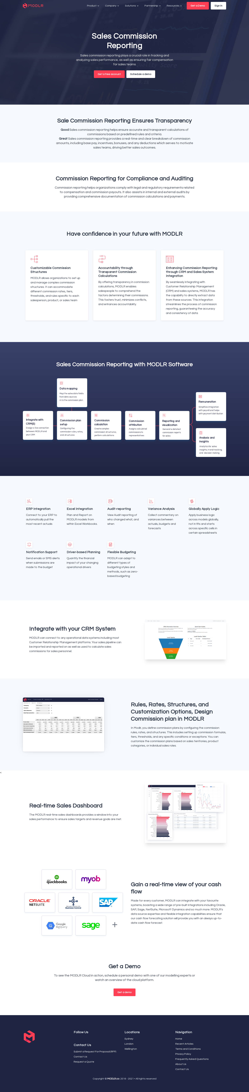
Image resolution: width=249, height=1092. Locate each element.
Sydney (128, 1038)
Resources (174, 5)
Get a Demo (198, 5)
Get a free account (109, 74)
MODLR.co (113, 1078)
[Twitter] (75, 1038)
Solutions (132, 5)
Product (93, 5)
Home (178, 1038)
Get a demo (124, 992)
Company (112, 5)
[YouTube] (76, 1038)
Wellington (130, 1049)
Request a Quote (84, 1061)
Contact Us (80, 1056)
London (128, 1044)
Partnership (153, 5)
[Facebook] (74, 1038)
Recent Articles (184, 1044)
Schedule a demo (140, 74)
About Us (180, 1064)
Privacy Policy (183, 1054)
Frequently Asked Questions (192, 1059)
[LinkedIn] (78, 1038)
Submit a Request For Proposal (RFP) (95, 1051)
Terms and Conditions (188, 1049)
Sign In (218, 5)
